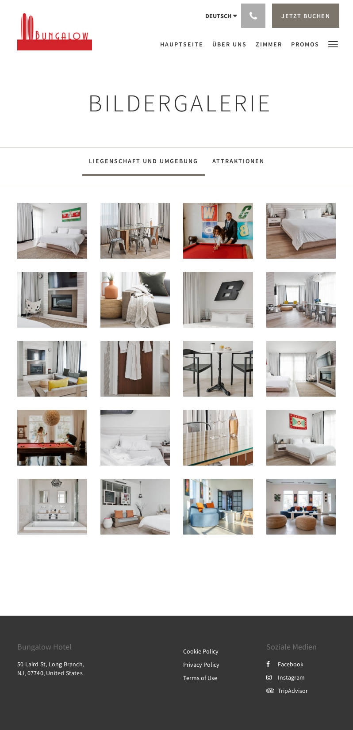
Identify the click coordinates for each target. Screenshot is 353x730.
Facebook (284, 664)
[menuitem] (184, 44)
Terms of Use (200, 678)
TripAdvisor (287, 691)
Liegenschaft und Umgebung (143, 161)
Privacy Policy (201, 665)
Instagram (285, 677)
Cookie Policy (201, 651)
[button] (333, 43)
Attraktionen (238, 161)
